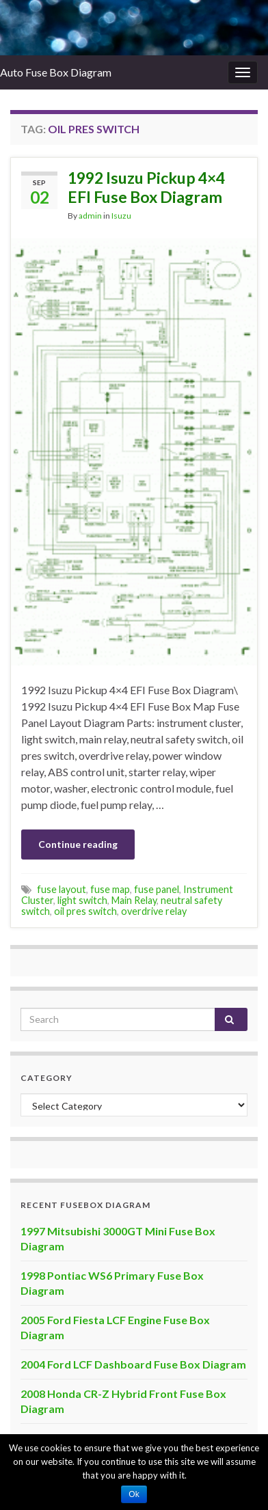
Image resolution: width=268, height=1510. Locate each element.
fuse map (110, 889)
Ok (134, 1494)
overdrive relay (154, 911)
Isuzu (121, 215)
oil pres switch (85, 911)
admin (90, 215)
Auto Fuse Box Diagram (55, 72)
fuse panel (156, 889)
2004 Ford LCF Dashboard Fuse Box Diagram (133, 1364)
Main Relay (134, 900)
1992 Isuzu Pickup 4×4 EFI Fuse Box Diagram (146, 187)
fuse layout (61, 889)
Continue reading (78, 844)
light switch (82, 900)
